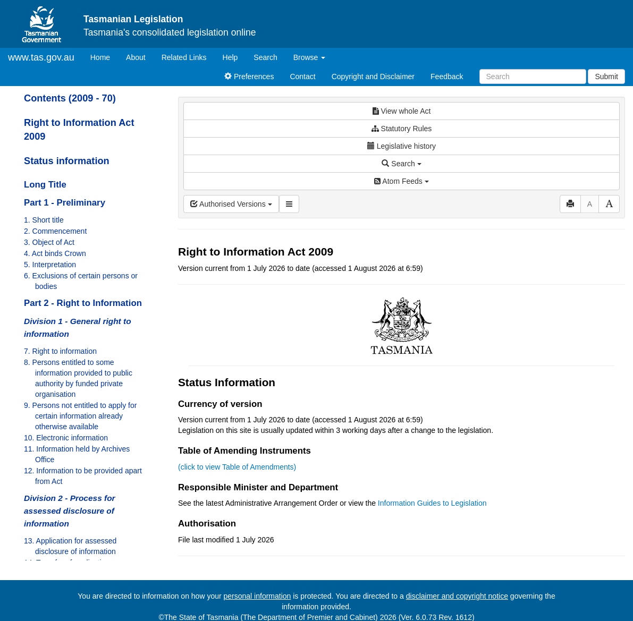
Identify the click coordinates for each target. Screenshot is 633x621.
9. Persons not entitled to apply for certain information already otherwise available (80, 416)
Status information (66, 161)
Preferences (249, 76)
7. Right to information (60, 351)
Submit (606, 76)
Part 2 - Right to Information (83, 303)
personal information (257, 596)
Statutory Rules (402, 128)
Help (230, 57)
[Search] (532, 76)
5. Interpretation (50, 264)
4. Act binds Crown (55, 253)
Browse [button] (309, 57)
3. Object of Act (49, 242)
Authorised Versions (231, 204)
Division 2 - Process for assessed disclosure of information (69, 511)
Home (104, 57)
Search (265, 57)
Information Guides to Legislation (432, 503)
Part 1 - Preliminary (64, 203)
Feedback (447, 76)
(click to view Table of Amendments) (237, 467)
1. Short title (44, 220)
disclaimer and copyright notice (457, 596)
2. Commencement (55, 231)
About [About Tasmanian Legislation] (136, 57)
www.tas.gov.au (41, 57)
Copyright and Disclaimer (373, 76)
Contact (302, 76)
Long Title (45, 185)
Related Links (184, 57)
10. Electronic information (66, 437)
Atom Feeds (401, 181)
